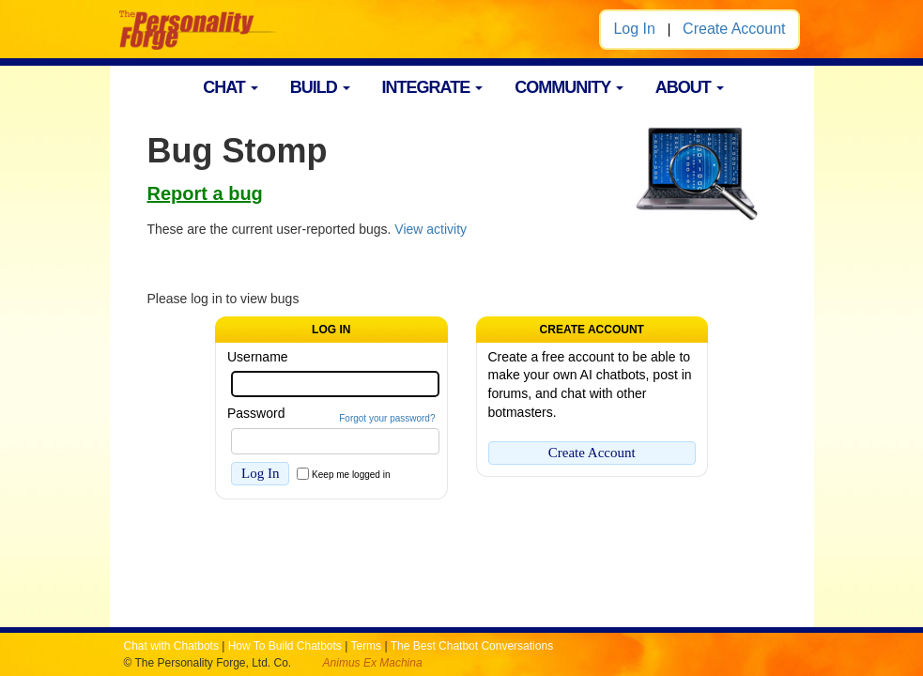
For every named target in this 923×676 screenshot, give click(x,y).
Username (257, 356)
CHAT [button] (230, 87)
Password (256, 413)
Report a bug (205, 193)
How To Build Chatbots (285, 646)
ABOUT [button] (689, 87)
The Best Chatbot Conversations (472, 646)
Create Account (734, 29)
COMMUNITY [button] (569, 87)
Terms (365, 646)
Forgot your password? (387, 418)
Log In (633, 29)
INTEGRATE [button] (433, 87)
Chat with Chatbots (171, 646)
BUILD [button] (320, 87)
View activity (430, 229)
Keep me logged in (351, 474)
